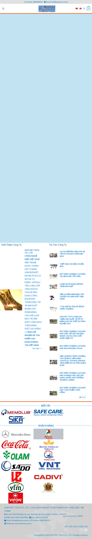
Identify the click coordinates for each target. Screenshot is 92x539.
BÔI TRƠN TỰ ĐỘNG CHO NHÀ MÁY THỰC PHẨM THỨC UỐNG (73, 390)
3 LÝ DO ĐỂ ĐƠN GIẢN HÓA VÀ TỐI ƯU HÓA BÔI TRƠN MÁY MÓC (72, 253)
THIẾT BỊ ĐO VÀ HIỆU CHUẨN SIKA (72, 265)
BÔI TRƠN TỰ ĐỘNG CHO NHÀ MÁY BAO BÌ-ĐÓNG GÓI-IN (73, 347)
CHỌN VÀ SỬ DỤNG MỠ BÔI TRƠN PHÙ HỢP (71, 285)
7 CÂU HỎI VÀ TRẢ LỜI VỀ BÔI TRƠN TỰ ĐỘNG (72, 307)
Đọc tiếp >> (37, 348)
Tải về (82, 397)
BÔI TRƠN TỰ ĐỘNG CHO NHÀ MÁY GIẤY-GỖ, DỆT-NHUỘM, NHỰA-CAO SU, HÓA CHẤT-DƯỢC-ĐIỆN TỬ (73, 334)
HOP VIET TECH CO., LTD (32, 251)
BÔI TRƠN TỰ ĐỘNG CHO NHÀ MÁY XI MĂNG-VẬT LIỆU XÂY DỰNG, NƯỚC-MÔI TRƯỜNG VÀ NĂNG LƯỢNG (73, 376)
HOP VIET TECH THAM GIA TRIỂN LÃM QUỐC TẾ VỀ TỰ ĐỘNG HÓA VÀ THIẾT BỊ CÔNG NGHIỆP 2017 (72, 320)
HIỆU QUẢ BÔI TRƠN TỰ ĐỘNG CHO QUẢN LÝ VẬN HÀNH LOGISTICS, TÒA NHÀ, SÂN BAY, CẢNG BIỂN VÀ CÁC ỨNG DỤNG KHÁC (73, 360)
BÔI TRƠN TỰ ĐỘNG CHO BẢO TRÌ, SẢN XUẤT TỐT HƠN (73, 275)
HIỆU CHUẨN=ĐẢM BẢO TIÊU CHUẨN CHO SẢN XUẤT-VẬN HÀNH (72, 296)
